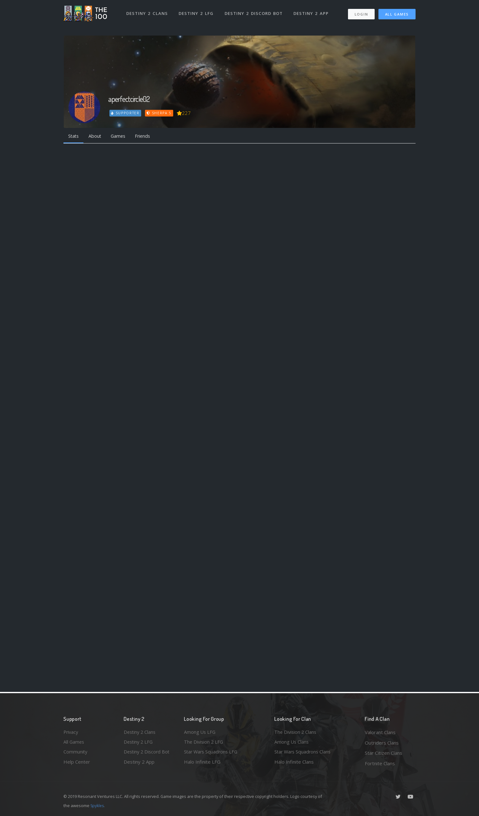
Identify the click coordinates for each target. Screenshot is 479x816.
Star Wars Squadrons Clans (303, 753)
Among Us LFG (200, 732)
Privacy (71, 732)
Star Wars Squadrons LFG (212, 753)
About (96, 136)
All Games (397, 12)
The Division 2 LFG (204, 743)
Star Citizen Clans (383, 753)
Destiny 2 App (311, 12)
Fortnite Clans (380, 763)
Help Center (76, 763)
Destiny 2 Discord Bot (254, 12)
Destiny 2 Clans (147, 12)
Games (121, 136)
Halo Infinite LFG (202, 763)
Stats (74, 136)
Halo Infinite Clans (294, 763)
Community (75, 753)
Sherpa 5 (159, 113)
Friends (147, 136)
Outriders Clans (382, 743)
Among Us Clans (292, 743)
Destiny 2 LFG (196, 12)
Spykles (97, 805)
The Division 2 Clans (296, 732)
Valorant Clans (380, 732)
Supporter (125, 113)
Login (361, 12)
